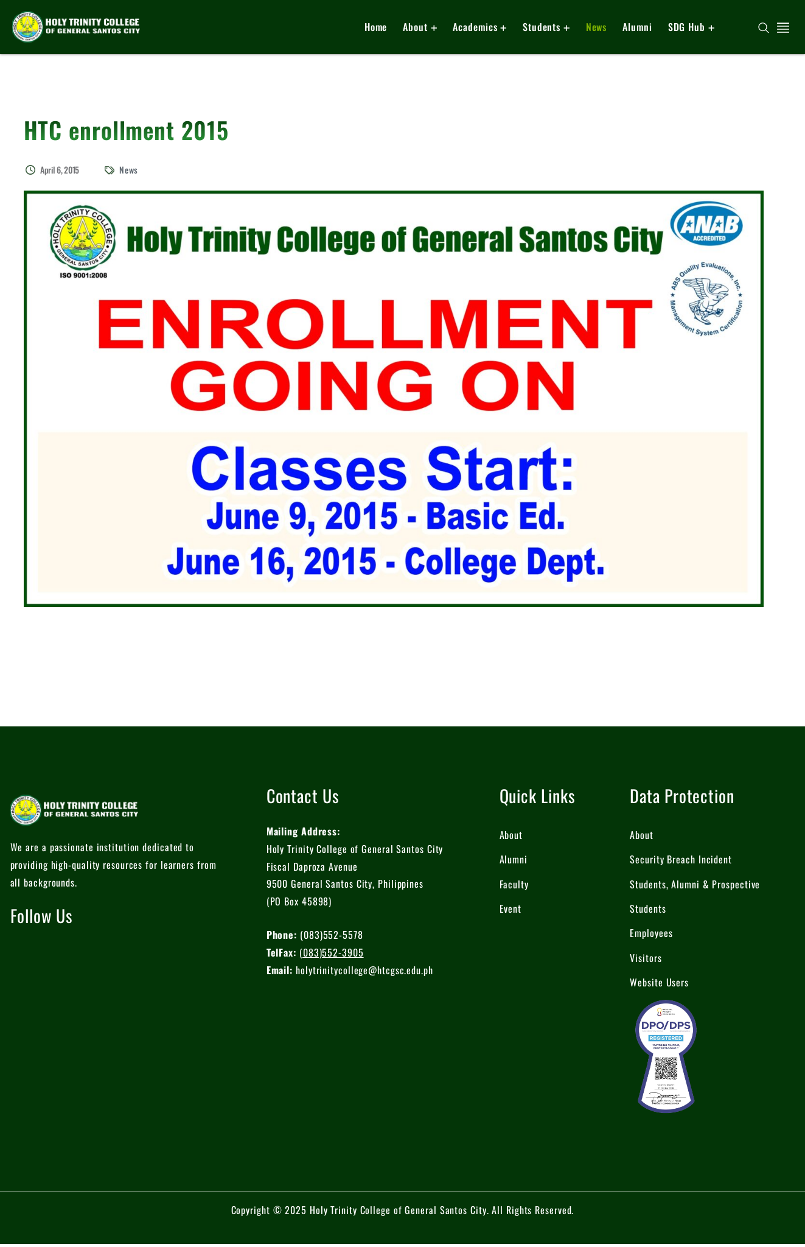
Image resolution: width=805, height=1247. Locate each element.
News (129, 169)
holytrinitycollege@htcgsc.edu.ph (364, 970)
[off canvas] (783, 26)
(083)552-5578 (331, 934)
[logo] (76, 25)
